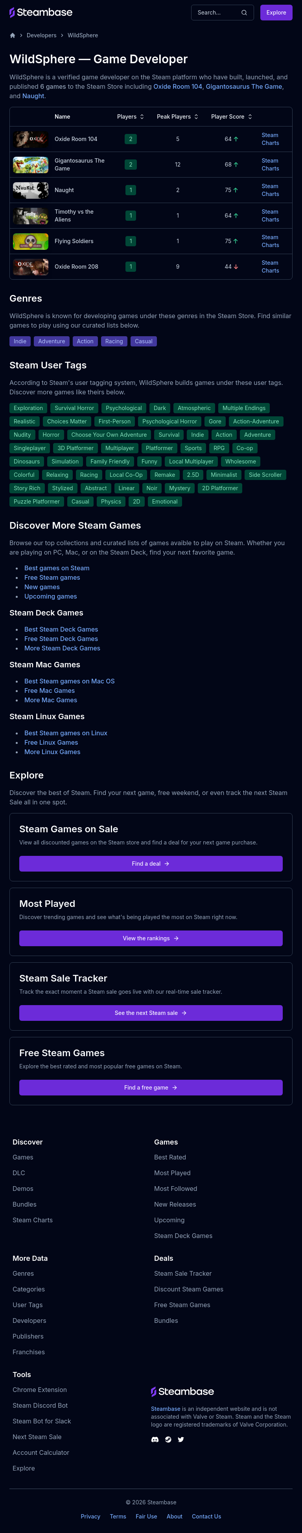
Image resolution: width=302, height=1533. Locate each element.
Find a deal (151, 863)
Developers (42, 35)
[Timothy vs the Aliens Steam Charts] (30, 215)
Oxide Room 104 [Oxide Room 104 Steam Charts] (76, 139)
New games (42, 587)
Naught (33, 96)
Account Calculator (41, 1452)
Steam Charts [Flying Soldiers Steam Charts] (270, 241)
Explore (276, 12)
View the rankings (151, 938)
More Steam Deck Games (62, 648)
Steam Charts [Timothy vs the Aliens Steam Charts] (270, 215)
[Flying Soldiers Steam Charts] (30, 240)
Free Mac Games (49, 690)
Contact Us (206, 1516)
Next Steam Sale (37, 1437)
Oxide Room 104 (177, 86)
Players (131, 117)
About (174, 1516)
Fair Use (146, 1516)
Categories (29, 1289)
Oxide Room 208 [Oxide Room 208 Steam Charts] (76, 266)
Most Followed (175, 1188)
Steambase (165, 1408)
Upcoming (169, 1220)
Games (23, 1157)
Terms (118, 1516)
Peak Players (178, 117)
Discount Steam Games (188, 1289)
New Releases (175, 1204)
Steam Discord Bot (40, 1405)
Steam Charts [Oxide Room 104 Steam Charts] (270, 139)
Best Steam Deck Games (61, 629)
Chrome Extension (40, 1390)
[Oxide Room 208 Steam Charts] (30, 266)
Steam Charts (33, 1220)
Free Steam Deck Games (61, 639)
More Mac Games (50, 700)
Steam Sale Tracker (183, 1273)
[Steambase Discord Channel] (155, 1439)
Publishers (28, 1336)
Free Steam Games (182, 1305)
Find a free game (151, 1087)
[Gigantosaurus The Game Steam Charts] (30, 164)
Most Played (172, 1173)
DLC (19, 1173)
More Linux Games (52, 752)
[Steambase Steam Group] (168, 1439)
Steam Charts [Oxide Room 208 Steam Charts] (270, 266)
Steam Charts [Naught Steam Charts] (270, 190)
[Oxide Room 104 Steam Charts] (30, 138)
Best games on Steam (57, 568)
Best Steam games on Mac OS (69, 681)
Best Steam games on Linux (65, 733)
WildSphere (83, 35)
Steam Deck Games (183, 1236)
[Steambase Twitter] (181, 1439)
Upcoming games (50, 596)
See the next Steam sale (151, 1012)
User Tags (28, 1305)
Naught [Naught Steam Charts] (64, 190)
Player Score (232, 117)
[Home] (12, 35)
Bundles (25, 1204)
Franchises (29, 1352)
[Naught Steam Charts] (30, 189)
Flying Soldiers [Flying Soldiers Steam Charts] (74, 241)
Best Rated (170, 1157)
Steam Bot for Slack (42, 1421)
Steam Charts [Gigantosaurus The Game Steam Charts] (270, 164)
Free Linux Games (51, 742)
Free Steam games (52, 577)
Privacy (90, 1516)
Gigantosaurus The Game (244, 86)
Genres (23, 1273)
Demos (23, 1188)
